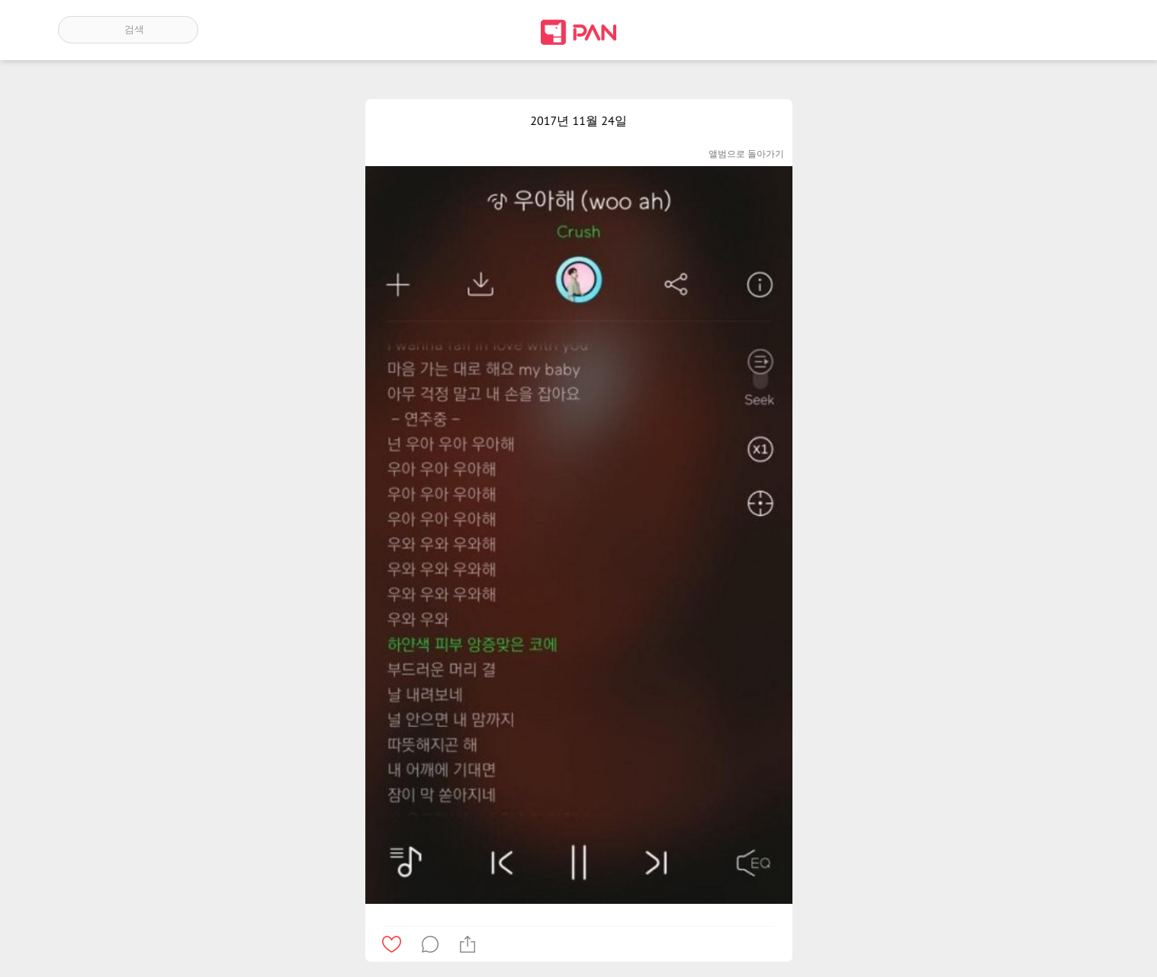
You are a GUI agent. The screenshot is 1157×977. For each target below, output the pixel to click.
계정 (1078, 30)
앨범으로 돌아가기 (746, 153)
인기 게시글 (1034, 30)
